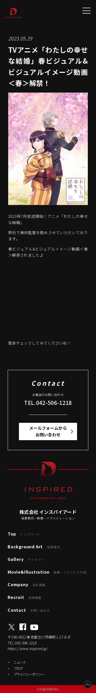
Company (27, 584)
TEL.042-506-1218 (48, 402)
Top (24, 534)
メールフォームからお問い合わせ (48, 431)
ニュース (20, 662)
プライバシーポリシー (29, 674)
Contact (29, 610)
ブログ (18, 668)
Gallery (26, 559)
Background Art (34, 546)
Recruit (24, 597)
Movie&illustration (47, 572)
